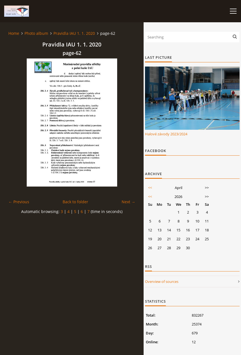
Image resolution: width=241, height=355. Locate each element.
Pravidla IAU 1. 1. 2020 (74, 33)
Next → (128, 201)
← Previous (18, 201)
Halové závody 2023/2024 (166, 133)
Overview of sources (161, 281)
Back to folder (75, 201)
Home (13, 33)
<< (150, 187)
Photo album (36, 33)
